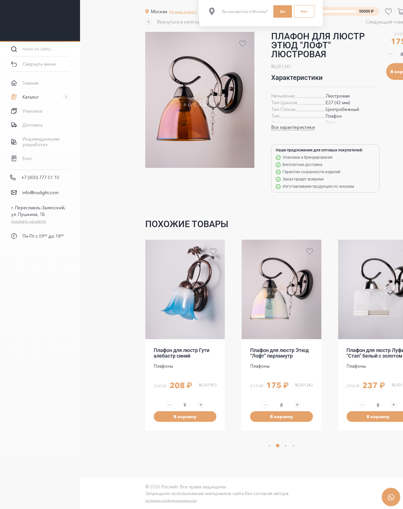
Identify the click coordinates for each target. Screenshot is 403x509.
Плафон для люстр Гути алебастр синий (141, 353)
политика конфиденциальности (130, 500)
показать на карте (28, 221)
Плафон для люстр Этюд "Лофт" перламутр (239, 353)
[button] (136, 21)
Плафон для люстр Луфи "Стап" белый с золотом (335, 353)
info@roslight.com (40, 192)
